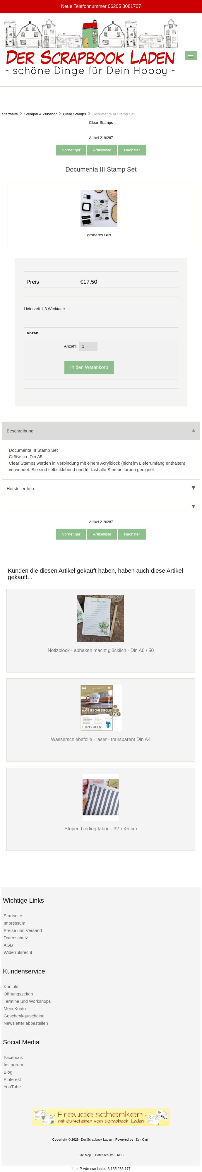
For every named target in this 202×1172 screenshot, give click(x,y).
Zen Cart (142, 1139)
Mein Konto (15, 1008)
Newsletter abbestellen (26, 1023)
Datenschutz (16, 937)
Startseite (10, 114)
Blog (8, 1072)
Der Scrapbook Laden (96, 1139)
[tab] (101, 504)
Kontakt (11, 986)
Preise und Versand (23, 930)
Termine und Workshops (27, 1001)
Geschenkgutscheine (24, 1015)
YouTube (12, 1086)
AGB (8, 944)
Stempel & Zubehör (40, 114)
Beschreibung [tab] (101, 430)
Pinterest (12, 1079)
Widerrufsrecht (18, 952)
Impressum (14, 923)
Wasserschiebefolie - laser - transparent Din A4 (100, 739)
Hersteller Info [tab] (101, 488)
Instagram (13, 1064)
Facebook (13, 1057)
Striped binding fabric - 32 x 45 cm (100, 828)
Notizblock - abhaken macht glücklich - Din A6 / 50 (101, 650)
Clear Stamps (74, 114)
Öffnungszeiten (18, 993)
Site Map (84, 1155)
